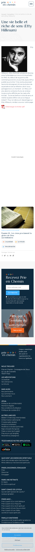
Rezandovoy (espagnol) (10, 436)
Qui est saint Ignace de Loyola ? (13, 492)
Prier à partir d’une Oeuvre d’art (13, 508)
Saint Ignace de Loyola (11, 489)
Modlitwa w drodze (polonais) (12, 427)
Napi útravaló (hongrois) (10, 429)
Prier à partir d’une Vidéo (10, 510)
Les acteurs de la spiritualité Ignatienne (16, 520)
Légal (3, 401)
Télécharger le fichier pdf (13, 107)
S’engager (5, 474)
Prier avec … (6, 499)
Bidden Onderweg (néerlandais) (13, 418)
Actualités (10, 14)
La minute (20, 242)
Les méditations (8, 377)
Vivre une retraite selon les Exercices (15, 460)
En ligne (4, 482)
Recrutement (6, 396)
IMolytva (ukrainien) (8, 424)
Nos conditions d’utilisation (11, 408)
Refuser (17, 540)
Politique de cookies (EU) (10, 410)
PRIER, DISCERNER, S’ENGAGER (13, 468)
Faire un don (17, 330)
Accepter (17, 535)
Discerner (5, 472)
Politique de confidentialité (23, 549)
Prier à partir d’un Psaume (11, 504)
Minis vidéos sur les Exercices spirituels (15, 463)
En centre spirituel (8, 484)
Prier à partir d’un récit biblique (13, 501)
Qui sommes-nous (8, 394)
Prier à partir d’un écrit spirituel (13, 506)
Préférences (17, 545)
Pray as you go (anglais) (10, 433)
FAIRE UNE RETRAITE (9, 480)
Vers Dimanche (7, 382)
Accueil (3, 14)
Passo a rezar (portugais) (10, 431)
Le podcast (8, 242)
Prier (3, 470)
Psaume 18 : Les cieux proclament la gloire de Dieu (16, 234)
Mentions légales (7, 406)
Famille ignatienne (9, 518)
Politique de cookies (9, 549)
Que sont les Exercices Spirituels (16, 458)
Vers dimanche (9, 246)
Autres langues (8, 415)
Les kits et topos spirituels (10, 513)
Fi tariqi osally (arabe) (9, 422)
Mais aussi (5, 389)
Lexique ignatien (7, 494)
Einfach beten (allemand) (10, 420)
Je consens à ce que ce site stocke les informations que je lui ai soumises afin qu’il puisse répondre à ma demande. (17, 300)
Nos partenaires (7, 391)
